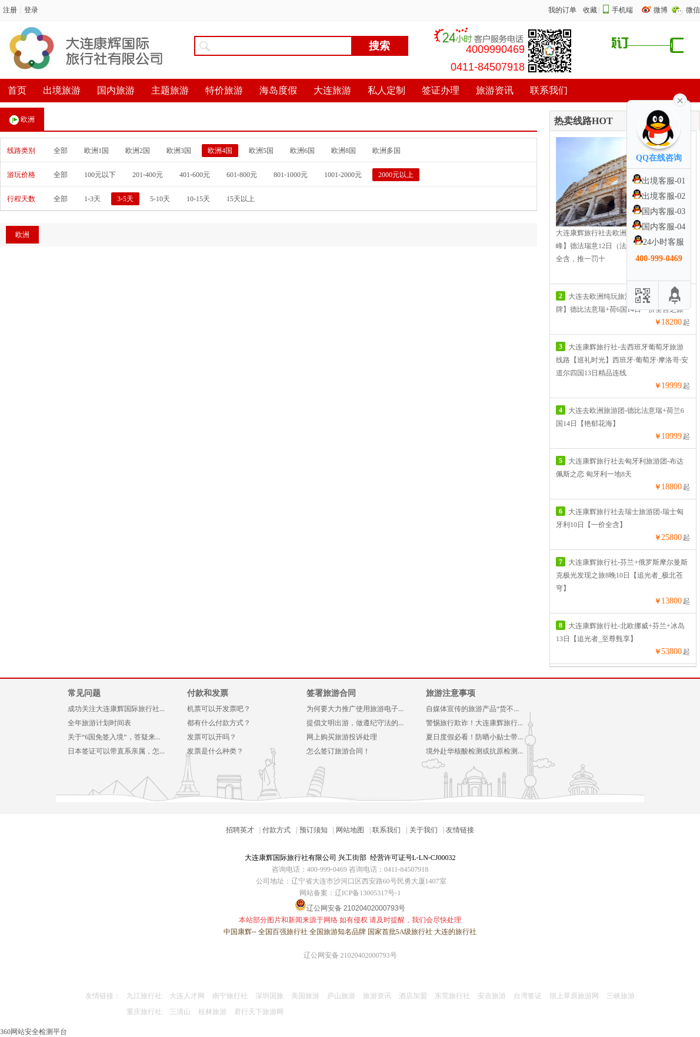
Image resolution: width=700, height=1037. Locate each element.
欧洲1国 (96, 150)
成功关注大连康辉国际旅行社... (116, 709)
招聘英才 (240, 830)
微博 (661, 10)
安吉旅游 (492, 996)
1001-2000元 (343, 175)
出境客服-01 (659, 180)
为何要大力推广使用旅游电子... (355, 709)
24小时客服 (659, 242)
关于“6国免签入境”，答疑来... (114, 737)
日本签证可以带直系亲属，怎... (116, 751)
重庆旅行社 (144, 1012)
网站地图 (350, 830)
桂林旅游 (212, 1012)
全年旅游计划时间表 (99, 723)
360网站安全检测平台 (33, 1032)
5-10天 (160, 199)
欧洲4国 (220, 150)
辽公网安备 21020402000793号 (350, 955)
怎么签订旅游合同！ (338, 751)
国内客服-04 (659, 226)
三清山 (180, 1012)
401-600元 (194, 175)
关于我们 (423, 830)
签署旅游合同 (331, 693)
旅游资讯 (377, 996)
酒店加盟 (413, 996)
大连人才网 (187, 996)
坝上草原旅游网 (574, 996)
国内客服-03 (659, 211)
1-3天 (92, 199)
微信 (693, 10)
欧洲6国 (302, 150)
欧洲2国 (137, 150)
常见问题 (84, 693)
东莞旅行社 (452, 996)
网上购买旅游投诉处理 (341, 737)
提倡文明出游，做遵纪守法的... (355, 723)
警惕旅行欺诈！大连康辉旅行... (474, 723)
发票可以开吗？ (211, 737)
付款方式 (276, 830)
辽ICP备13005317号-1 (368, 893)
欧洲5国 (261, 150)
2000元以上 (396, 175)
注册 (10, 10)
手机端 (622, 10)
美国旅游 (305, 996)
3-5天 (125, 199)
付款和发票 (207, 693)
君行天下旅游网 (259, 1012)
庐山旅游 (341, 996)
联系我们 (386, 830)
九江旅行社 (144, 996)
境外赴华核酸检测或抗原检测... (474, 751)
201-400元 (147, 175)
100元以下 (100, 175)
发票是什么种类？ (215, 751)
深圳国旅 (269, 996)
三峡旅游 (620, 996)
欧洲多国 (386, 150)
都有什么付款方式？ (219, 723)
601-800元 (241, 175)
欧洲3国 (178, 150)
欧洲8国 (343, 150)
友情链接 (460, 830)
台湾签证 (528, 996)
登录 (31, 10)
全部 (61, 150)
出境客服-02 (659, 196)
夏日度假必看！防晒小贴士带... (474, 737)
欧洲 (22, 120)
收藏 (590, 10)
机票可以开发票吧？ (219, 709)
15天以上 (240, 199)
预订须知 (313, 830)
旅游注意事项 (450, 693)
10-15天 (198, 199)
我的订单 (562, 10)
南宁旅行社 (230, 996)
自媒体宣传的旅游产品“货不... (472, 709)
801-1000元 (291, 175)
